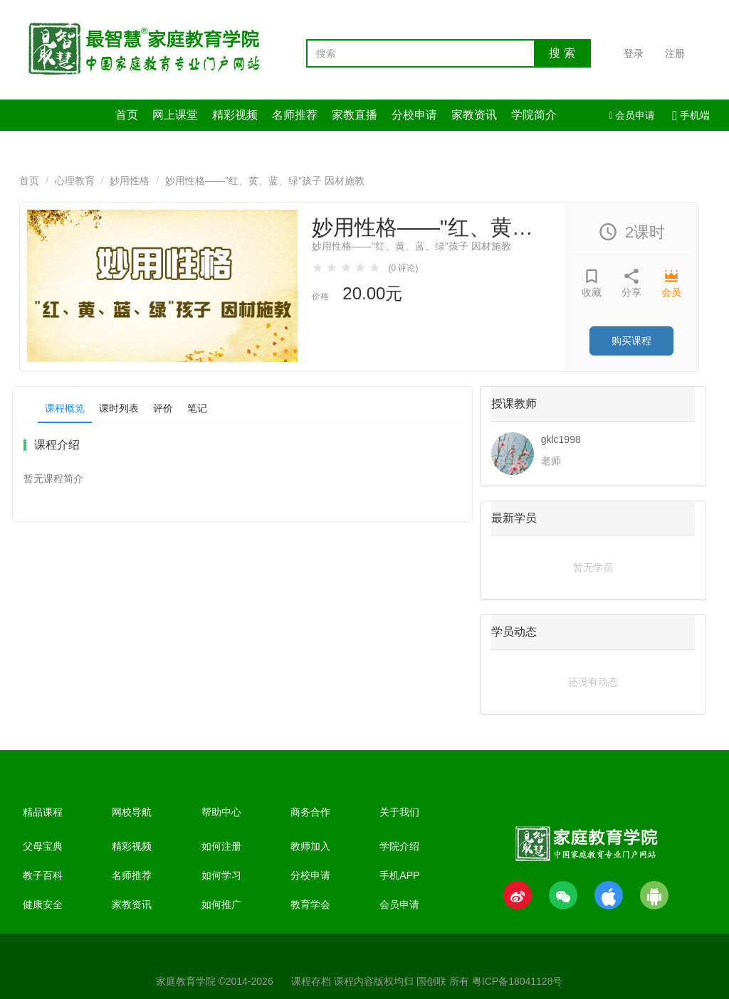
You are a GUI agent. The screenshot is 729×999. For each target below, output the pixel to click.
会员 (671, 292)
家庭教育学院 (186, 981)
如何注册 (221, 846)
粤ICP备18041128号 (517, 981)
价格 (320, 296)
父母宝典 (43, 846)
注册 (675, 53)
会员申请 (632, 115)
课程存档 (311, 981)
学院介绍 (399, 846)
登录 (634, 53)
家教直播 (354, 115)
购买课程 (631, 340)
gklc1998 (561, 439)
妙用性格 (130, 180)
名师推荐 (295, 115)
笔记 (197, 408)
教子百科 (43, 875)
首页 (126, 115)
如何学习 (221, 875)
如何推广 (221, 904)
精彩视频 (235, 115)
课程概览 (65, 408)
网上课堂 (175, 115)
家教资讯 (474, 115)
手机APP (399, 875)
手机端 (691, 115)
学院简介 (534, 115)
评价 (163, 408)
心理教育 (75, 180)
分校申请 (414, 115)
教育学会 (310, 904)
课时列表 (119, 408)
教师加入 (310, 846)
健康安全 (43, 904)
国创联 (431, 981)
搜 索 (562, 53)
